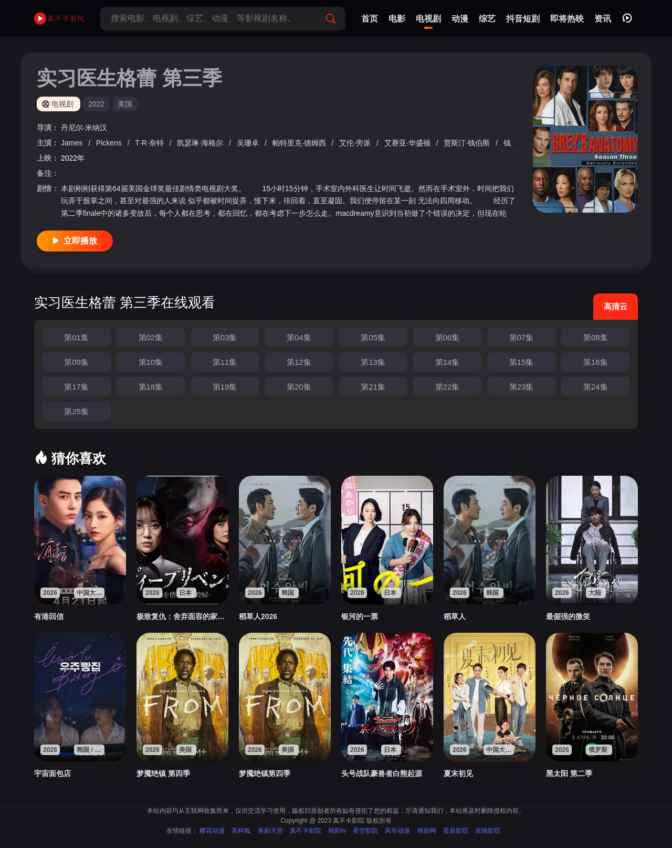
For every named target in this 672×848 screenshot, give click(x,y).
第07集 (521, 337)
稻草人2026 (258, 616)
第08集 (595, 337)
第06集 (447, 337)
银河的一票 (359, 616)
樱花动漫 (212, 830)
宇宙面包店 (52, 773)
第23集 (521, 386)
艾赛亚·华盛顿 (408, 143)
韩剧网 (426, 830)
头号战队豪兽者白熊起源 (381, 773)
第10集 (151, 362)
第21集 (373, 386)
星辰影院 (455, 830)
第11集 (225, 362)
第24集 (595, 386)
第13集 (373, 362)
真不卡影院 (305, 830)
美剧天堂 (270, 830)
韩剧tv (336, 830)
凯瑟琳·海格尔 (201, 143)
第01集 (76, 337)
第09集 (76, 362)
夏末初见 (458, 773)
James (73, 143)
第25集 (76, 411)
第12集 (299, 362)
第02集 (151, 337)
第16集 (595, 362)
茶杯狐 (241, 830)
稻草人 (455, 616)
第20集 (299, 386)
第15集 (521, 362)
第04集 (299, 337)
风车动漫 (397, 830)
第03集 (225, 337)
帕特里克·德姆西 (300, 143)
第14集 (447, 362)
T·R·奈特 (150, 143)
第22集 (447, 386)
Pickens (110, 143)
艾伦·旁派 (356, 143)
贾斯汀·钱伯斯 (468, 143)
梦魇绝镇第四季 (264, 773)
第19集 (225, 386)
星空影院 (365, 830)
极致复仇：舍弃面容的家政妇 (182, 616)
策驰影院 (487, 830)
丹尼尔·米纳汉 (84, 127)
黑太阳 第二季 (569, 773)
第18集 (151, 386)
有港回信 (49, 616)
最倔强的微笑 (568, 616)
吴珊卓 (249, 143)
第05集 (373, 337)
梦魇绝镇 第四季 (163, 773)
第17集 (76, 386)
